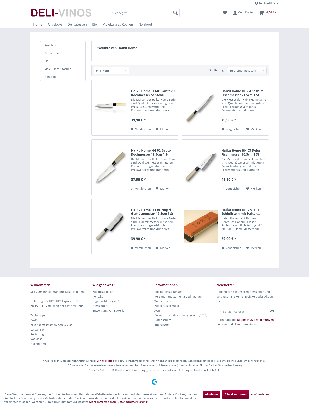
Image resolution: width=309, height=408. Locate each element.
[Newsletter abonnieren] (272, 311)
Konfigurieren (260, 394)
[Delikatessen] (77, 24)
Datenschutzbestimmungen (255, 320)
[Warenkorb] (268, 13)
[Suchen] (175, 13)
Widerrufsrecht (164, 301)
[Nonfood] (145, 24)
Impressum (161, 324)
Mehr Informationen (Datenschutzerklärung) (118, 402)
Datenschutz (162, 320)
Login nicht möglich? (105, 301)
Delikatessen (52, 53)
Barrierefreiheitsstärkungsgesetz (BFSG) (180, 315)
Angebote (50, 45)
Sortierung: (216, 70)
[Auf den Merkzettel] (163, 129)
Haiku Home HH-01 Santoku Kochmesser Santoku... (153, 93)
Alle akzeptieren (235, 394)
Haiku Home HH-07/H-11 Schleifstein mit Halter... (241, 212)
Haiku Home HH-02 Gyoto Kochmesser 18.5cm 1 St (151, 152)
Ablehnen (211, 394)
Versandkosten (105, 360)
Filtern (102, 70)
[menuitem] (145, 13)
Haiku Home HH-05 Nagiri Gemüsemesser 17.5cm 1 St (152, 212)
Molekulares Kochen (57, 69)
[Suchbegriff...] (145, 13)
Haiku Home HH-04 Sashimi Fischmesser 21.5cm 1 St (243, 93)
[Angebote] (55, 24)
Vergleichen (141, 129)
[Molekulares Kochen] (118, 24)
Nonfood (50, 77)
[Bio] (94, 24)
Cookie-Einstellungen (168, 292)
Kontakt (97, 296)
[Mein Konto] (243, 13)
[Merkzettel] (225, 13)
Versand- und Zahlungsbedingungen (178, 296)
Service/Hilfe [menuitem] (265, 3)
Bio (46, 61)
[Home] (37, 24)
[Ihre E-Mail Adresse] (241, 311)
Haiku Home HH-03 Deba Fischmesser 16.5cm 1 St (241, 152)
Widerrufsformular (166, 306)
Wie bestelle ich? (103, 292)
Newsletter (99, 306)
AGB (157, 310)
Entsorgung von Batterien (109, 310)
